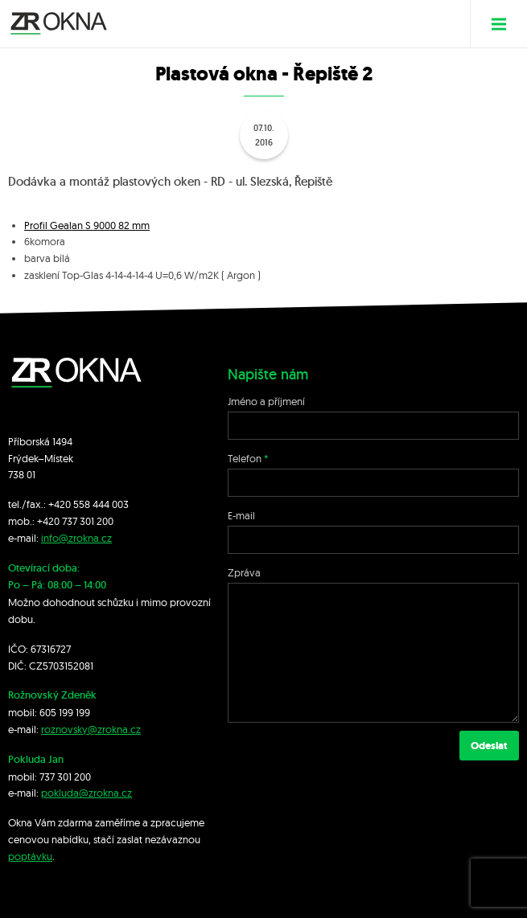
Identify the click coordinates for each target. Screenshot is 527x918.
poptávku (30, 856)
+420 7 (52, 520)
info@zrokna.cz (76, 537)
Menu (505, 23)
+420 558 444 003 (88, 504)
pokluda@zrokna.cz (86, 792)
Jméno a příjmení (266, 401)
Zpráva (244, 572)
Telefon (244, 458)
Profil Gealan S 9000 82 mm (87, 225)
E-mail (241, 515)
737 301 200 (65, 776)
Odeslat (489, 745)
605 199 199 (64, 712)
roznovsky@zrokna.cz (91, 729)
